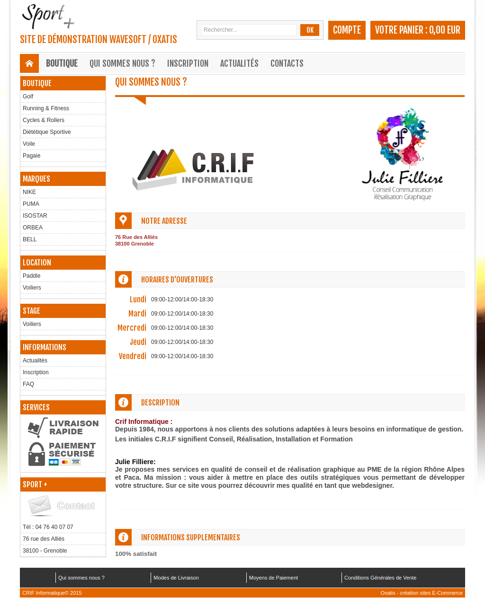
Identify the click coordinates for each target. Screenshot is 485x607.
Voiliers (32, 287)
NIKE (29, 192)
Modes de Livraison (175, 578)
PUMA (31, 204)
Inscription (187, 63)
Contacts (287, 63)
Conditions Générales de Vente (380, 578)
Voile (29, 144)
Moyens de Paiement (273, 578)
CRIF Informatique (104, 593)
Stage (31, 311)
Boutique (62, 63)
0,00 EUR (444, 30)
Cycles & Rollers (43, 120)
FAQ (28, 384)
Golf (28, 96)
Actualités (239, 63)
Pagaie (31, 155)
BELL (29, 239)
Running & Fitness (46, 108)
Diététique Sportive (47, 132)
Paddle (31, 276)
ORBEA (33, 227)
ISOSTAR (35, 215)
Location (37, 262)
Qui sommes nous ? (122, 63)
